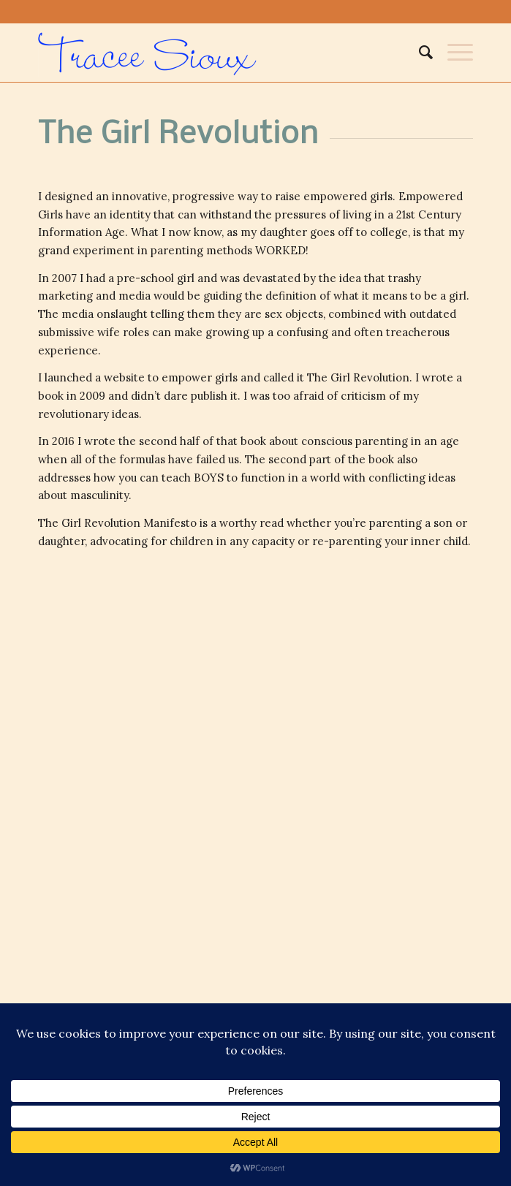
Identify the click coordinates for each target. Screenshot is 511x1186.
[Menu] (453, 52)
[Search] (418, 52)
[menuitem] (418, 52)
